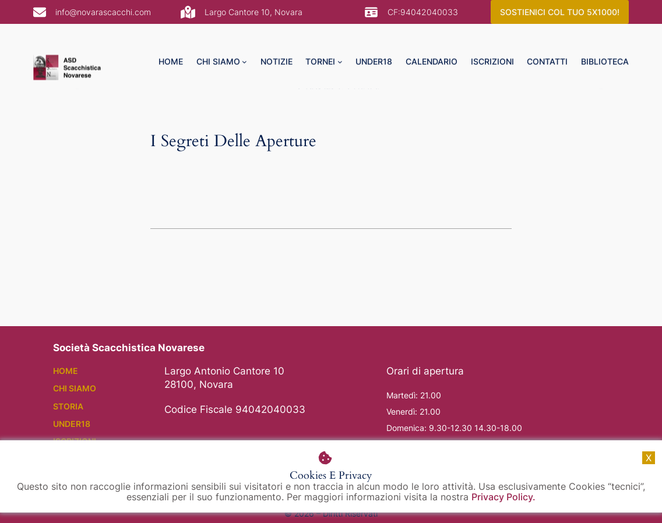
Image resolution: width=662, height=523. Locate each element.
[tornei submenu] (340, 42)
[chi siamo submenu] (244, 42)
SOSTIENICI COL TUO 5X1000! (559, 12)
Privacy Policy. (503, 497)
